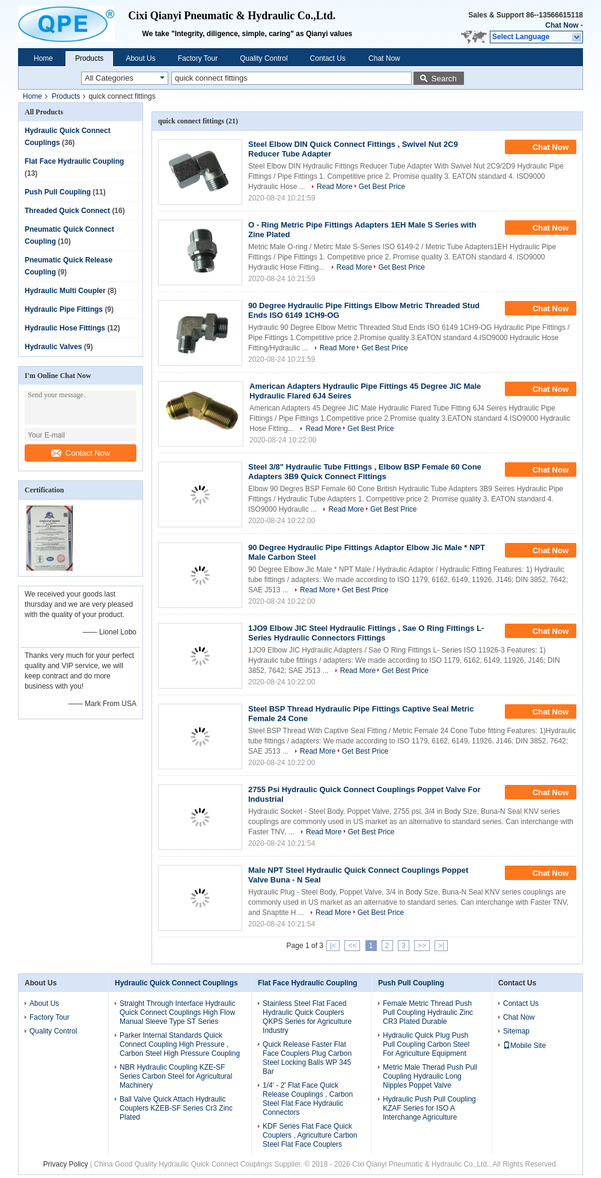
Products (89, 58)
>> (422, 945)
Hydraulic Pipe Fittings (64, 309)
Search (444, 78)
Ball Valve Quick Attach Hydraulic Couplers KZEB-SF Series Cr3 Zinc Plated (176, 1108)
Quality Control (263, 58)
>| (441, 945)
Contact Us (328, 58)
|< (333, 945)
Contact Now (80, 452)
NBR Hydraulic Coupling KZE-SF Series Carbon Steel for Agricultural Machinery (176, 1076)
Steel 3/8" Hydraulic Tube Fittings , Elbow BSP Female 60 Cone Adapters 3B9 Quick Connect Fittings (364, 471)
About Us (140, 58)
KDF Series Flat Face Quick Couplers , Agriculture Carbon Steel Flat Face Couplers (310, 1135)
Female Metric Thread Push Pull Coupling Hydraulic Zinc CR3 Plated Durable (428, 1012)
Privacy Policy (65, 1164)
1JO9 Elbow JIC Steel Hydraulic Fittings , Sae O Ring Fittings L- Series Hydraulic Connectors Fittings (366, 633)
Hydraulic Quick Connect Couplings (176, 983)
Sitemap (516, 1031)
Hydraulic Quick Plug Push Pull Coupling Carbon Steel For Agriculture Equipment (426, 1044)
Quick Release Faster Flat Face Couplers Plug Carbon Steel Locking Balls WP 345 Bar (307, 1058)
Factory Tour (198, 58)
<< (352, 945)
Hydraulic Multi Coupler (65, 291)
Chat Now (561, 25)
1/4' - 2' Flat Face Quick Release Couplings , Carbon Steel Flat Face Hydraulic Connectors (308, 1099)
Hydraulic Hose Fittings (65, 328)
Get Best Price (382, 186)
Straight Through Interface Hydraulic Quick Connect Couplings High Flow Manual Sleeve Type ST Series (178, 1012)
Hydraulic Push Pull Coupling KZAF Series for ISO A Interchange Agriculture (429, 1108)
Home (43, 58)
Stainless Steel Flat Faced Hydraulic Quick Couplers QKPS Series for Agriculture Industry (307, 1017)
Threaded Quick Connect (67, 210)
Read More (334, 186)
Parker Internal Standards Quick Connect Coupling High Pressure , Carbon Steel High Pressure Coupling (180, 1044)
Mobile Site (524, 1045)
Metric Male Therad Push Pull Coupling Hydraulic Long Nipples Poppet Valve (430, 1076)
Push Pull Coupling (58, 192)
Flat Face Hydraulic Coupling (74, 161)
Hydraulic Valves (53, 347)
